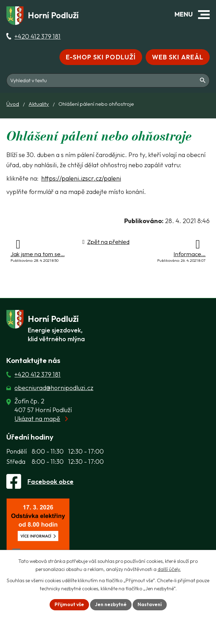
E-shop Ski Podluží (101, 57)
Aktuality (38, 103)
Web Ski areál (177, 57)
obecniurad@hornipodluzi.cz (53, 388)
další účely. (169, 569)
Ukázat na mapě (37, 419)
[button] (204, 14)
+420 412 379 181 (37, 36)
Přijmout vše (69, 604)
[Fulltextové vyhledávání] (108, 80)
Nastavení (150, 604)
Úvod (12, 103)
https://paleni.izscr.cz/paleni (81, 178)
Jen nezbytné (111, 604)
